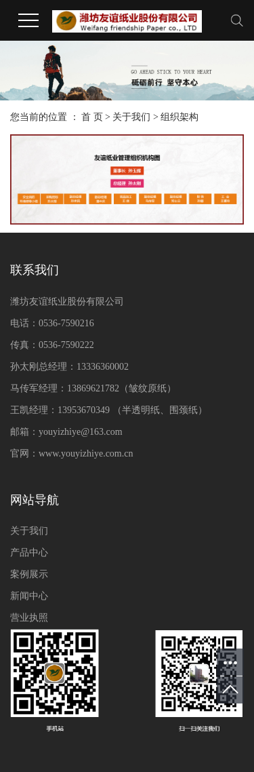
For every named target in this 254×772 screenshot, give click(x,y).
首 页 (92, 117)
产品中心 (29, 552)
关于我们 (131, 117)
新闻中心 (29, 596)
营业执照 (29, 618)
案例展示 (29, 574)
